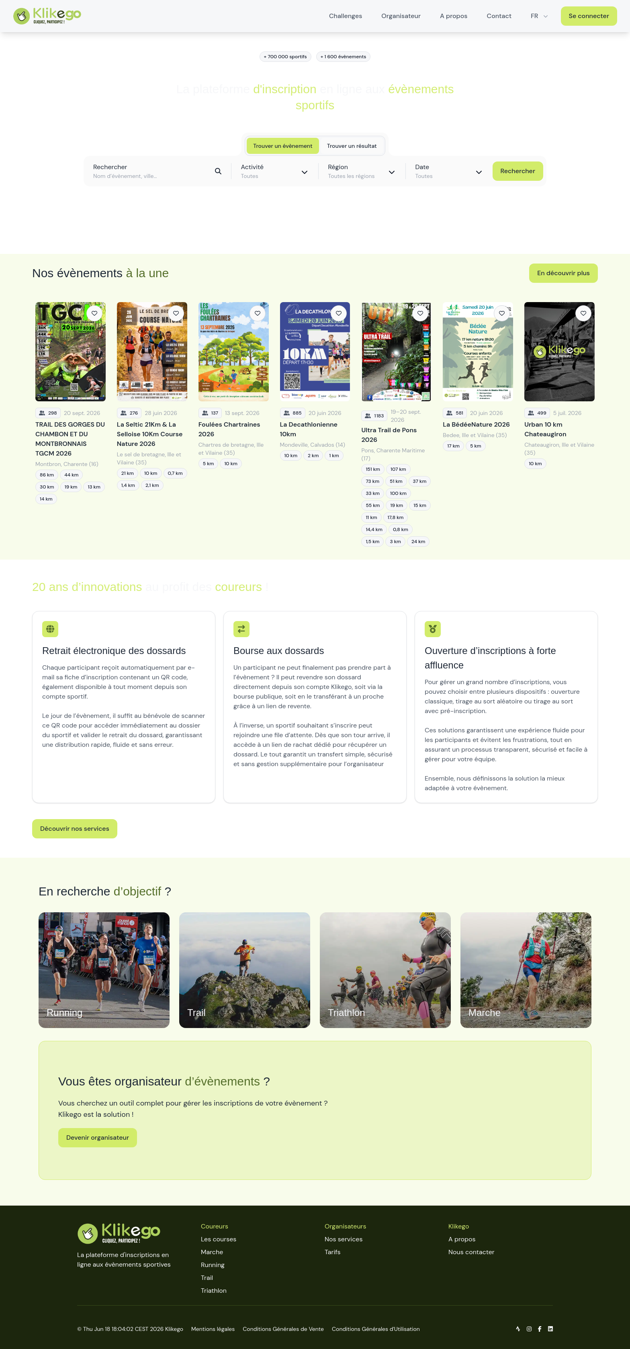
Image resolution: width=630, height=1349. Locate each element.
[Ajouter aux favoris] (94, 313)
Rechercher (518, 171)
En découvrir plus (563, 273)
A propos (453, 16)
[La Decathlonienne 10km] (315, 424)
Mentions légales (213, 1329)
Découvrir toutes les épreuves (315, 229)
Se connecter (589, 16)
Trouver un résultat (352, 145)
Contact (499, 16)
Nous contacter (471, 1252)
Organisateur (401, 16)
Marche (212, 1252)
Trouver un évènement (282, 145)
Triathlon (214, 1290)
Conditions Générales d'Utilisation (376, 1329)
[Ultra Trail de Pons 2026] (396, 424)
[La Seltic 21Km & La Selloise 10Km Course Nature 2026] (152, 424)
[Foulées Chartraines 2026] (233, 424)
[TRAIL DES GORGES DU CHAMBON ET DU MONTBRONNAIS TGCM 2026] (70, 424)
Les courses (218, 1239)
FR (540, 16)
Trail (207, 1277)
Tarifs (332, 1252)
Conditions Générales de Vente (283, 1329)
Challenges (345, 16)
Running (213, 1265)
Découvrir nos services (74, 828)
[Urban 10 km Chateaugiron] (559, 424)
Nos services (343, 1239)
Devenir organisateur (97, 1137)
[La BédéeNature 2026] (478, 424)
